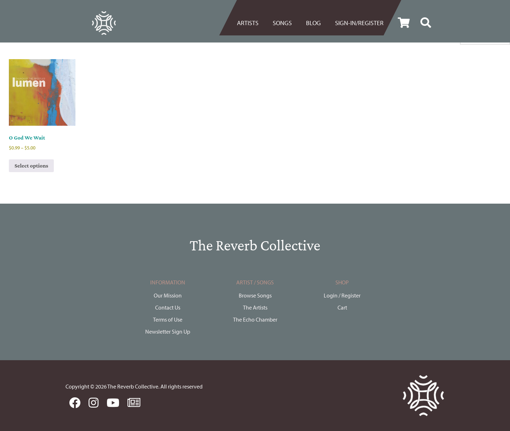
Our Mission (168, 295)
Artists (248, 23)
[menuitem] (251, 23)
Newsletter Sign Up (167, 331)
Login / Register (342, 295)
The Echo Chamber (255, 319)
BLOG (313, 23)
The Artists (255, 307)
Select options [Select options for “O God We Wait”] (31, 166)
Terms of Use (167, 319)
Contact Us (167, 307)
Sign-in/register (359, 23)
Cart (342, 307)
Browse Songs (255, 295)
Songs (282, 23)
